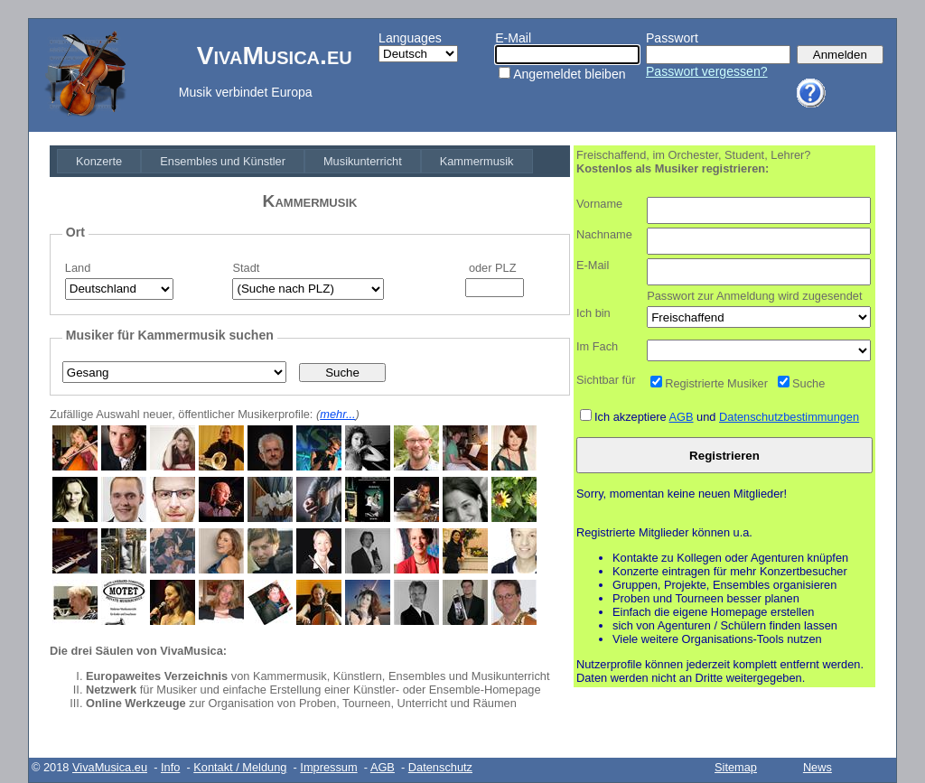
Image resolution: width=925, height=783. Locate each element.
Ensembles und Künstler (222, 161)
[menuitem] (99, 161)
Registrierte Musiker (716, 383)
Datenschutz (440, 767)
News (817, 767)
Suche (808, 383)
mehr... (337, 414)
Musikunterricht (362, 161)
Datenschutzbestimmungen (789, 417)
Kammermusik (477, 161)
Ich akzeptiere (631, 417)
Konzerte (99, 161)
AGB (681, 417)
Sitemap (736, 767)
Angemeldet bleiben (569, 74)
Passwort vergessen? (707, 71)
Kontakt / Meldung (239, 767)
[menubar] (295, 161)
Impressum (328, 767)
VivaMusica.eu (109, 767)
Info (170, 767)
